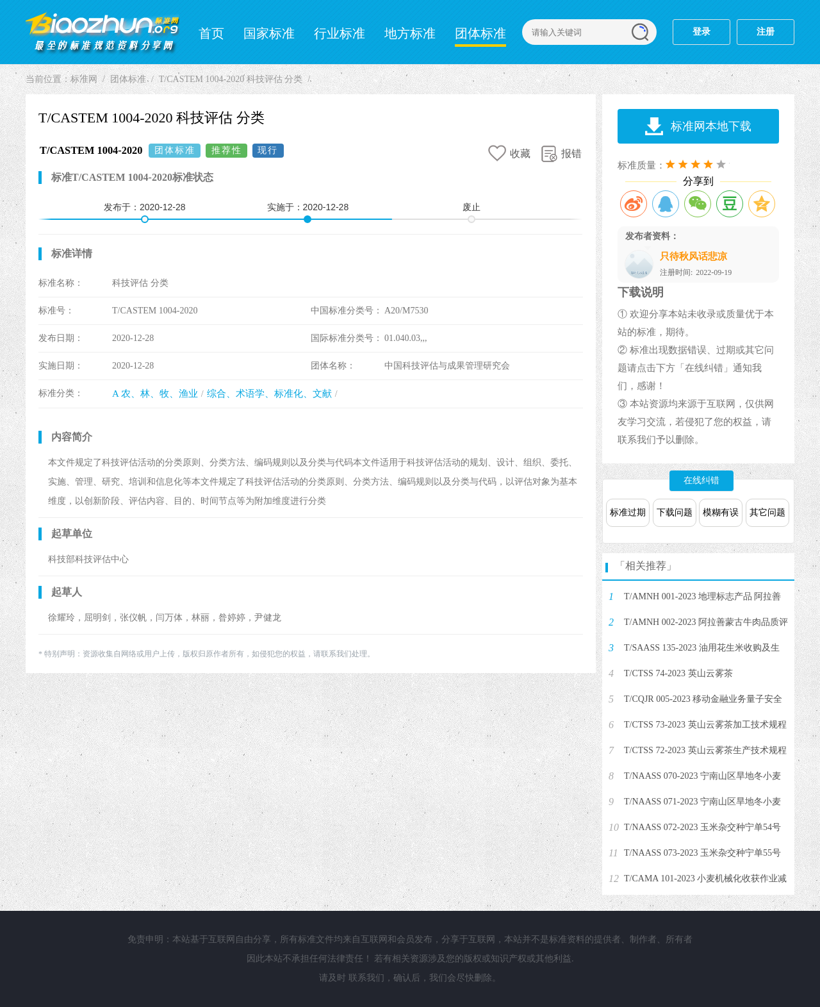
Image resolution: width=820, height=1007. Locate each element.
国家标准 (269, 33)
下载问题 (675, 512)
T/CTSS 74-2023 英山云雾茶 (678, 673)
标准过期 (628, 512)
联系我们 (366, 978)
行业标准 (339, 33)
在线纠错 (701, 480)
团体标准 (480, 33)
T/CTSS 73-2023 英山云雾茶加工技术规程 (705, 724)
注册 (766, 32)
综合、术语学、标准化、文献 (269, 393)
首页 (211, 33)
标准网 (102, 32)
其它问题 (767, 512)
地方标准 (410, 33)
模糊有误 (721, 512)
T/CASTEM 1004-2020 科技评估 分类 (230, 79)
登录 (701, 32)
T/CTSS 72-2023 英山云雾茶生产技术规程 (705, 750)
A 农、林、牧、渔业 (155, 393)
